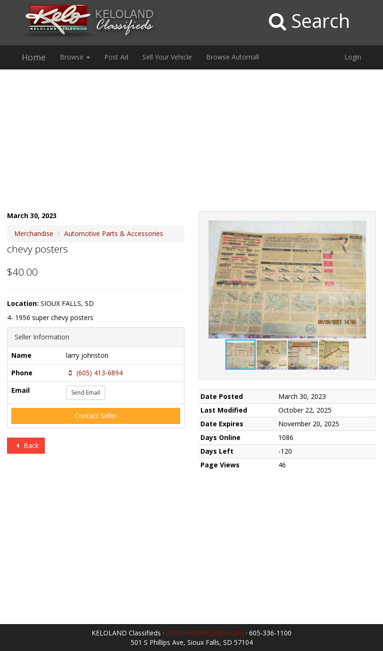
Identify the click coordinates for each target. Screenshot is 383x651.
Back (26, 445)
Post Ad (116, 56)
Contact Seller (96, 415)
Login (352, 56)
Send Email (85, 393)
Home (34, 57)
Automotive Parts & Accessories (113, 233)
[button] (358, 229)
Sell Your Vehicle (167, 56)
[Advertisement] (191, 145)
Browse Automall (232, 56)
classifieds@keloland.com (205, 632)
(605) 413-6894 (94, 372)
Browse (75, 56)
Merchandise (33, 233)
